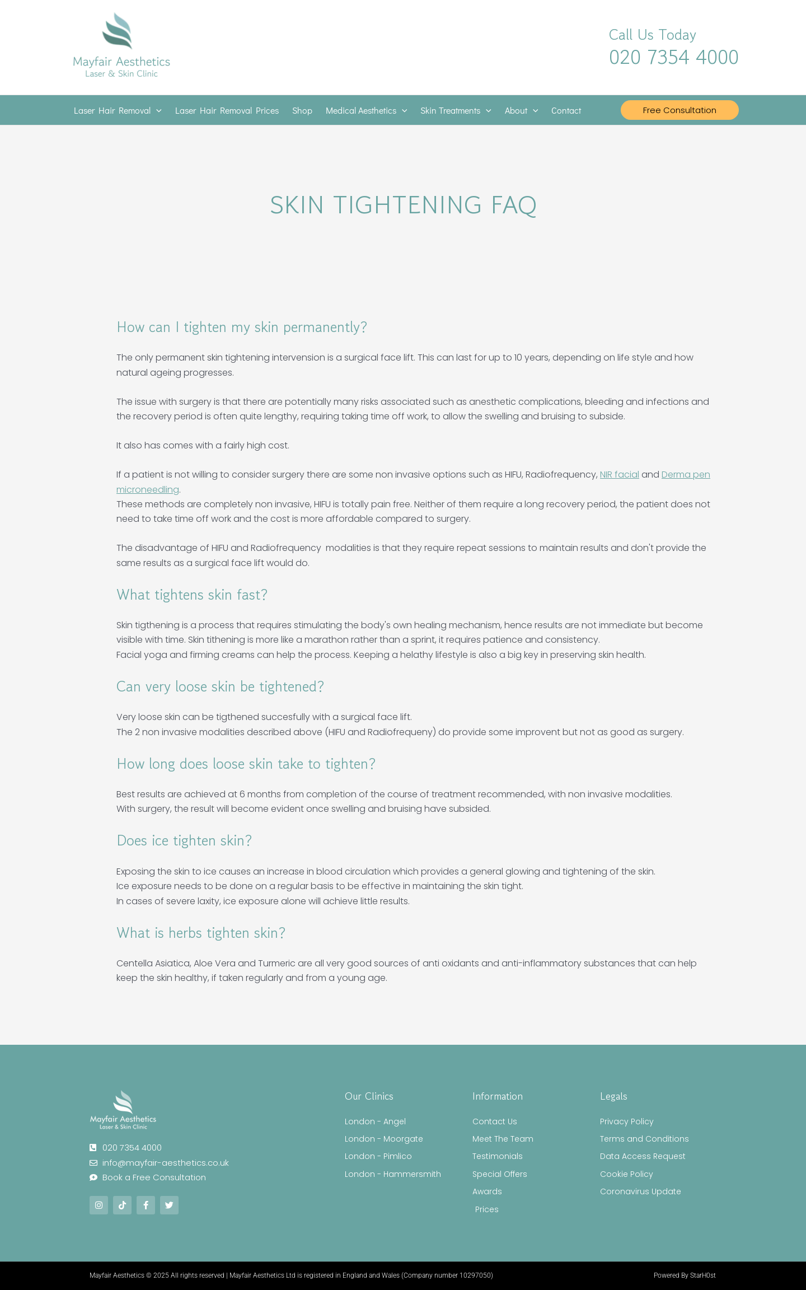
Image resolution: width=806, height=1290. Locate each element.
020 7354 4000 (674, 57)
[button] (680, 110)
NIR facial (619, 474)
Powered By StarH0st (685, 1275)
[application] (156, 110)
